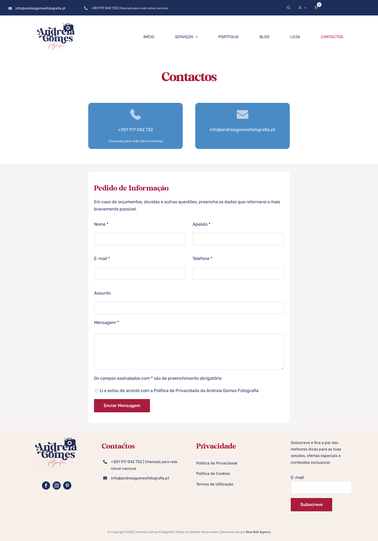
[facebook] (46, 485)
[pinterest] (67, 485)
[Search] (288, 7)
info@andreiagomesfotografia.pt (40, 8)
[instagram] (57, 485)
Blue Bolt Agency (258, 532)
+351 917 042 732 (104, 8)
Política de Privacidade (176, 390)
